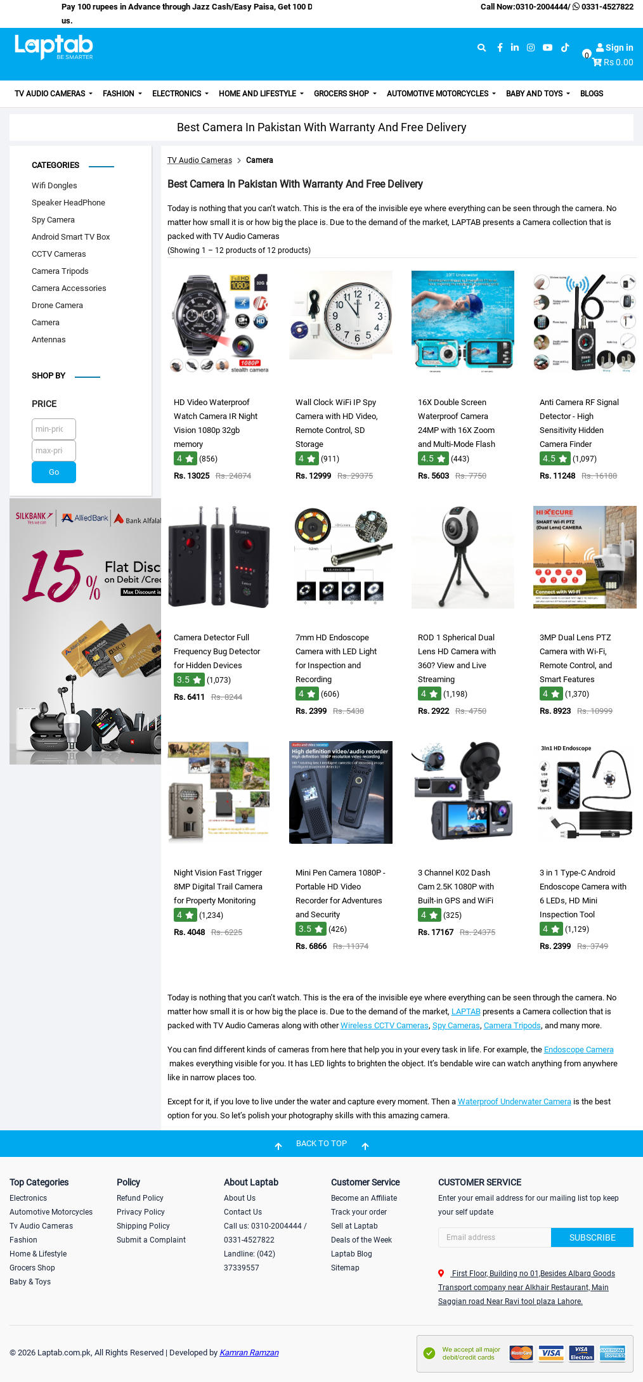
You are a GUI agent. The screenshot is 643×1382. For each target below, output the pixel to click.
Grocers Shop (342, 93)
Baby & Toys (30, 1281)
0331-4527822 (602, 6)
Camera (46, 322)
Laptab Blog (351, 1254)
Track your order (359, 1212)
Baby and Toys (535, 93)
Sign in (614, 47)
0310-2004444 (542, 6)
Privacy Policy (141, 1212)
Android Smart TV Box (71, 237)
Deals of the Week (361, 1240)
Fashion (119, 93)
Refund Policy (140, 1198)
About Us (240, 1198)
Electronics (177, 93)
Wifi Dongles (54, 185)
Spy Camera (53, 219)
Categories (55, 165)
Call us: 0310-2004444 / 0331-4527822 (265, 1233)
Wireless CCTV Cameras (385, 1025)
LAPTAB (466, 1011)
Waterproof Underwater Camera (514, 1101)
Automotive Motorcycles (438, 93)
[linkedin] (515, 48)
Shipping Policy (143, 1226)
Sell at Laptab (354, 1226)
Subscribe (592, 1237)
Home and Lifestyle (258, 93)
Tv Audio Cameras (41, 1226)
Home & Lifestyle (38, 1254)
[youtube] (548, 48)
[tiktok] (565, 48)
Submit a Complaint (151, 1240)
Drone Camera (57, 305)
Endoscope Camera (579, 1049)
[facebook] (500, 48)
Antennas (49, 339)
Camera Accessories (69, 288)
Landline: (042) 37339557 (249, 1261)
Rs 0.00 (618, 62)
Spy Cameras (456, 1025)
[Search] (535, 1237)
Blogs (591, 93)
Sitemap (345, 1267)
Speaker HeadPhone (68, 202)
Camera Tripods (60, 271)
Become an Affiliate (364, 1198)
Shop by (48, 375)
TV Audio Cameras (51, 93)
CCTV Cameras (59, 254)
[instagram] (531, 48)
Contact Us (243, 1212)
